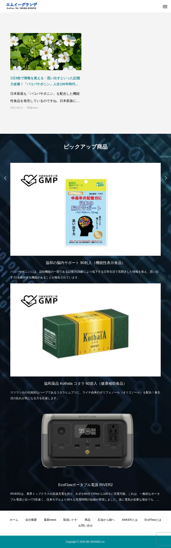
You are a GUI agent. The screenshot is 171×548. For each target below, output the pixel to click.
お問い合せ (85, 525)
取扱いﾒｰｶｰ (70, 519)
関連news (32, 108)
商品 (87, 519)
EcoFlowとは (153, 519)
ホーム (14, 519)
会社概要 (31, 519)
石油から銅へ (106, 519)
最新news (50, 519)
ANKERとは (129, 519)
